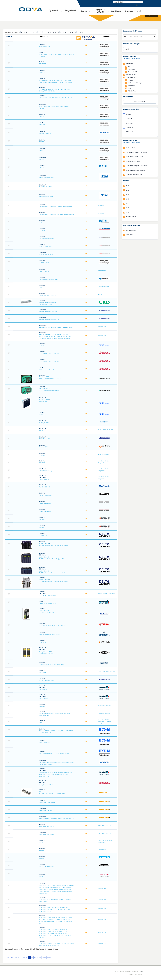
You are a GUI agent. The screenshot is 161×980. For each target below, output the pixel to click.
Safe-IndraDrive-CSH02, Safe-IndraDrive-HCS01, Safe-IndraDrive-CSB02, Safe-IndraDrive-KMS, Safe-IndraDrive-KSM (56, 774)
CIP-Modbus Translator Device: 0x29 (137, 152)
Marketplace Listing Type (131, 225)
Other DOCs (129, 235)
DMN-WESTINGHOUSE (105, 430)
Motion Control (44, 543)
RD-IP (41, 287)
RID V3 (41, 431)
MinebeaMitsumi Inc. (104, 705)
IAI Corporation (102, 270)
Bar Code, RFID (44, 377)
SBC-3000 (42, 850)
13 (18, 957)
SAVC (41, 842)
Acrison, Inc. (102, 849)
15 (24, 957)
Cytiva (100, 294)
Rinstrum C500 (43, 447)
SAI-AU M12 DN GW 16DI (47, 802)
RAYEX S (42, 230)
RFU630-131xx (43, 402)
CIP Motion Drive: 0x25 (133, 161)
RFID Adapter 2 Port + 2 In (47, 370)
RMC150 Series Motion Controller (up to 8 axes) (53, 545)
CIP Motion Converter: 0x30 (134, 157)
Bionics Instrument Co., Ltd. (106, 671)
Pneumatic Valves (134, 72)
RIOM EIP (42, 455)
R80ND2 (41, 116)
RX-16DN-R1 (43, 672)
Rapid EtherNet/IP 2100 (46, 177)
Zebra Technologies (104, 713)
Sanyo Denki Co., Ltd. (104, 825)
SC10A (41, 876)
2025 (127, 190)
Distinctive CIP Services (131, 109)
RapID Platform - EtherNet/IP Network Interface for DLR (56, 206)
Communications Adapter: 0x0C (135, 170)
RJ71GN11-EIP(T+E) (45, 471)
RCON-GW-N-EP (44, 271)
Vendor (106, 37)
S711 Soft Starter (44, 743)
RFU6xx (41, 415)
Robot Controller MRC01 (46, 613)
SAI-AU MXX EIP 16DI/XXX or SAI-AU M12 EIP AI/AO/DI (56, 818)
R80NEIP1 (42, 125)
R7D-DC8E (42, 64)
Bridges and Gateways (135, 83)
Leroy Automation (103, 454)
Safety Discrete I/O (45, 652)
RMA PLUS (42, 519)
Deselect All (136, 58)
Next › (44, 957)
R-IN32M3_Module (45, 439)
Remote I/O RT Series (45, 304)
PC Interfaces (132, 91)
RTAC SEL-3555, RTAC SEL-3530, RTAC (51, 664)
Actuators (129, 64)
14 (21, 957)
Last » (49, 957)
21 (40, 957)
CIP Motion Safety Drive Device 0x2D (137, 165)
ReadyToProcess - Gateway (47, 295)
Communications (44, 302)
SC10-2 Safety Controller (46, 866)
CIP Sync (128, 114)
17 (29, 957)
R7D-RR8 (42, 72)
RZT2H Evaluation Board (46, 680)
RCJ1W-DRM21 (44, 262)
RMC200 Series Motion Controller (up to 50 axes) (54, 573)
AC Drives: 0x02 (130, 148)
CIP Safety (129, 118)
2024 (127, 194)
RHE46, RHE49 (44, 423)
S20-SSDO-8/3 (43, 698)
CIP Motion (129, 127)
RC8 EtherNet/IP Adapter (46, 254)
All (82, 32)
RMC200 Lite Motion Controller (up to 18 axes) (53, 559)
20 (37, 957)
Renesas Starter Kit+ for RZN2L (48, 311)
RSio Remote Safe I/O (46, 654)
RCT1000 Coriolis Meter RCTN (48, 279)
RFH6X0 (41, 345)
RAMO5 (41, 167)
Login (141, 971)
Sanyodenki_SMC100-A (46, 826)
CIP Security (129, 132)
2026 (127, 185)
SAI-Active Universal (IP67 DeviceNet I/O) (52, 793)
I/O (40, 791)
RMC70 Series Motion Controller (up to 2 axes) (53, 581)
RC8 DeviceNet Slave (45, 246)
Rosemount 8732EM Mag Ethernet (49, 634)
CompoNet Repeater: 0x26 (134, 174)
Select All (126, 58)
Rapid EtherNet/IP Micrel (46, 187)
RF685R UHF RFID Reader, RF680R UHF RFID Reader (56, 327)
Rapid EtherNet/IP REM (46, 196)
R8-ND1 (41, 142)
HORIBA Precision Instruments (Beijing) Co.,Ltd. (104, 721)
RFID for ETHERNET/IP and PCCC (50, 379)
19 (35, 957)
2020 (127, 212)
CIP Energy (129, 123)
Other (130, 88)
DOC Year (126, 181)
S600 (40, 722)
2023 (127, 199)
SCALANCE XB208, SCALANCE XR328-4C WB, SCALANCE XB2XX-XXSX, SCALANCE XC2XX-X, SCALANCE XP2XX (54, 909)
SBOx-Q (41, 858)
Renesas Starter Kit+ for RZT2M (49, 319)
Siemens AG (102, 326)
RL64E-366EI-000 (44, 487)
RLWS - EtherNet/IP (45, 503)
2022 (127, 203)
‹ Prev (12, 957)
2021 (127, 208)
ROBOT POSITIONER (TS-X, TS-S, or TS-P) (53, 625)
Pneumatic (131, 69)
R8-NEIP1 (42, 159)
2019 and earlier (131, 217)
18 (32, 957)
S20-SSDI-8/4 (43, 690)
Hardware (131, 85)
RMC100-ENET (44, 536)
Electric (130, 66)
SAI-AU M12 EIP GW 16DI (47, 810)
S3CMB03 (42, 706)
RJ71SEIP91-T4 (44, 480)
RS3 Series (42, 643)
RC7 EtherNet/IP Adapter (46, 238)
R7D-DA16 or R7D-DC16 (46, 46)
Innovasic (101, 186)
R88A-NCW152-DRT (45, 133)
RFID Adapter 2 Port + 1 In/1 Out (49, 362)
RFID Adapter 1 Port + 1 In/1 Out (49, 354)
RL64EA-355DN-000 (45, 495)
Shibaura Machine (103, 286)
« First (7, 957)
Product (44, 37)
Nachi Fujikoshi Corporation (106, 593)
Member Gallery (131, 230)
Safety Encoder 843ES (46, 785)
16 (26, 957)
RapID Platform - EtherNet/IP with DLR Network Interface (56, 214)
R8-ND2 (41, 150)
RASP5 (41, 222)
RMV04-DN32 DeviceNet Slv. (48, 603)
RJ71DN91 (42, 463)
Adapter (54, 302)
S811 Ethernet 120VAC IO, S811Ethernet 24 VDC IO (55, 753)
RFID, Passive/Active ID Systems (49, 390)
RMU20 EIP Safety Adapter (47, 595)
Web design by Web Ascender (136, 974)
